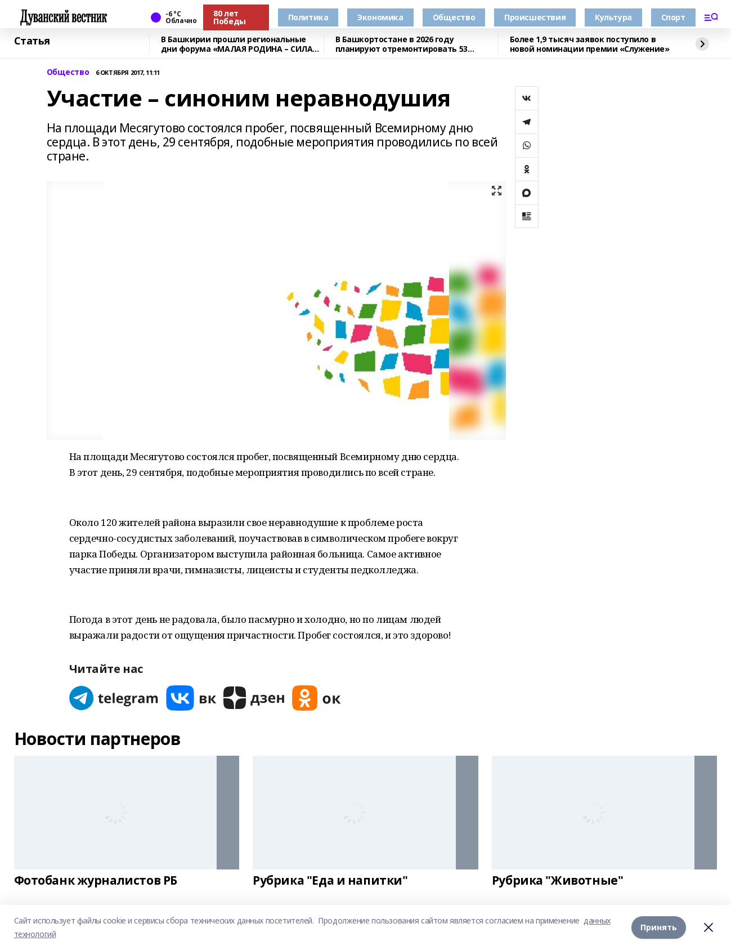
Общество (454, 17)
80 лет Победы (229, 17)
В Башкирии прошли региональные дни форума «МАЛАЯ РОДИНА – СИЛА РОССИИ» (237, 44)
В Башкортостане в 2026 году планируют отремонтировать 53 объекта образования (401, 44)
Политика (308, 17)
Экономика (380, 17)
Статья (32, 41)
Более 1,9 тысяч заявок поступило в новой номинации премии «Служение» (590, 44)
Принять (658, 927)
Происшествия (535, 17)
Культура (613, 17)
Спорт (673, 17)
